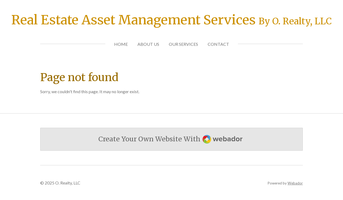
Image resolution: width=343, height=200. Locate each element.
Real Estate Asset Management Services (171, 20)
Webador (295, 183)
